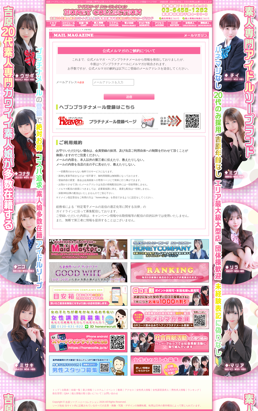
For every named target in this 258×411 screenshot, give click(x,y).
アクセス (129, 389)
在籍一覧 (75, 389)
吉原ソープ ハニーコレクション (82, 402)
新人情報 (87, 389)
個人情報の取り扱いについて (86, 393)
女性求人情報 (143, 389)
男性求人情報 (178, 389)
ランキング (193, 389)
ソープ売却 (58, 405)
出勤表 (65, 389)
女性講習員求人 (161, 389)
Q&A (66, 393)
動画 (120, 389)
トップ (55, 389)
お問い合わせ (111, 393)
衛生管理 (57, 393)
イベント (110, 389)
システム (99, 389)
